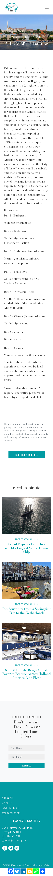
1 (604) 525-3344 (12, 836)
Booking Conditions (11, 813)
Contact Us (7, 802)
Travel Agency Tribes (42, 865)
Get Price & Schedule (26, 454)
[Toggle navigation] (47, 7)
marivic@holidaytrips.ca (15, 840)
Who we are (8, 797)
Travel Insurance (10, 808)
